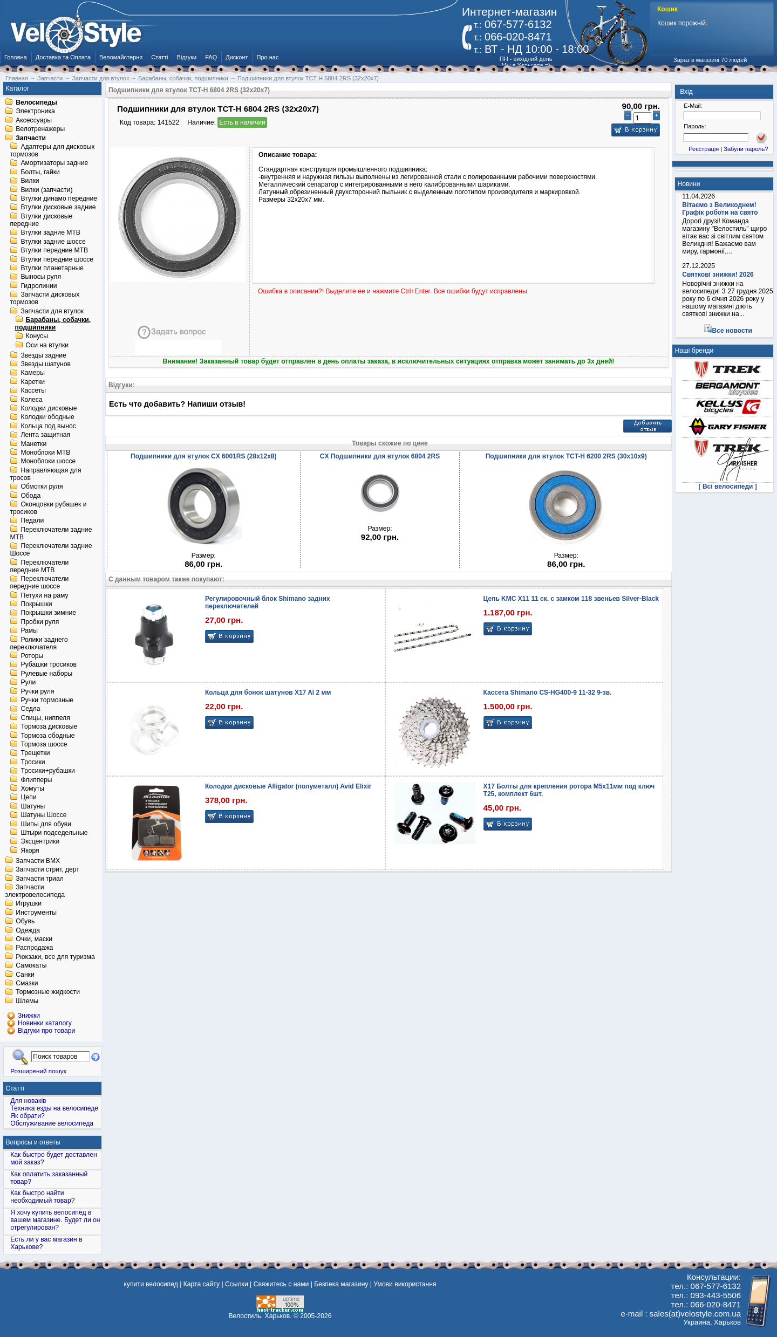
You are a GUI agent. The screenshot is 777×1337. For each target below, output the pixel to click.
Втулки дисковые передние (41, 220)
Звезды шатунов (46, 364)
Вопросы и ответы (33, 1142)
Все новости (732, 330)
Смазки (27, 983)
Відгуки (187, 57)
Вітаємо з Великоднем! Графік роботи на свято (720, 208)
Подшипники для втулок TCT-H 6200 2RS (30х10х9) (566, 456)
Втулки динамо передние (59, 198)
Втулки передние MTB (54, 251)
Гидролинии (39, 286)
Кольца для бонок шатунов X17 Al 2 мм (268, 692)
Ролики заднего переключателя (38, 643)
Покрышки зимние (48, 613)
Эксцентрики (40, 842)
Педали (32, 521)
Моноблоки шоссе (48, 461)
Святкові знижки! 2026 (718, 274)
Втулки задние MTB (50, 233)
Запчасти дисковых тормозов (44, 298)
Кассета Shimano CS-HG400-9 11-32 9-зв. (547, 692)
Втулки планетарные (52, 268)
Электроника (35, 111)
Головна (15, 57)
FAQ (211, 57)
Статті (159, 57)
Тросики (33, 762)
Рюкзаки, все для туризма (55, 957)
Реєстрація (704, 149)
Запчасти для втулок (52, 311)
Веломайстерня (120, 57)
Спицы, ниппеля (45, 718)
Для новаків (28, 1101)
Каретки (33, 382)
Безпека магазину (341, 1284)
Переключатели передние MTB (39, 566)
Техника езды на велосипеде (54, 1108)
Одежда (28, 930)
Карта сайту (201, 1284)
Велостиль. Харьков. (260, 1316)
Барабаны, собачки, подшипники (53, 323)
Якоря (30, 850)
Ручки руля (37, 691)
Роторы (32, 656)
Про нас (268, 57)
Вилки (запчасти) (46, 190)
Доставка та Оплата (63, 57)
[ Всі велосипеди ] (728, 486)
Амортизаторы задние (54, 163)
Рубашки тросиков (49, 665)
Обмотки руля (42, 487)
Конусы (37, 336)
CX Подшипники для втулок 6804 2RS (380, 456)
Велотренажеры (40, 129)
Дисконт (237, 57)
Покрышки (36, 604)
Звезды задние (43, 355)
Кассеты (33, 391)
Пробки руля (40, 622)
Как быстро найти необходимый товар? (42, 1196)
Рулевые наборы (46, 673)
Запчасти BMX (38, 861)
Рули (28, 683)
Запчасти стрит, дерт (47, 870)
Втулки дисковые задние (58, 207)
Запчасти (31, 138)
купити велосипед (151, 1284)
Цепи (28, 797)
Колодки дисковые (49, 408)
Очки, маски (34, 939)
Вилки (30, 181)
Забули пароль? (746, 149)
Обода (30, 495)
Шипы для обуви (46, 824)
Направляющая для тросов (45, 474)
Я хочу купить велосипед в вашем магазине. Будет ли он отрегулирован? (55, 1220)
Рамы (29, 631)
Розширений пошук (38, 1070)
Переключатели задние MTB (51, 533)
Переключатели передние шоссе (39, 583)
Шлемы (27, 1001)
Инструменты (36, 912)
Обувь (25, 921)
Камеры (32, 373)
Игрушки (29, 904)
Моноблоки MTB (45, 452)
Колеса (31, 399)
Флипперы (36, 780)
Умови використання (404, 1284)
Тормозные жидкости (48, 992)
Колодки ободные (47, 417)
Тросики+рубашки (48, 771)
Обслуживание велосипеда (51, 1123)
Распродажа (34, 948)
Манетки (33, 444)
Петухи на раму (44, 595)
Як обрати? (27, 1116)
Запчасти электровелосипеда (35, 891)
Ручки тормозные (47, 700)
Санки (25, 974)
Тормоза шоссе (44, 744)
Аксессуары (34, 120)
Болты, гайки (40, 172)
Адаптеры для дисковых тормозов (52, 150)
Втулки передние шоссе (57, 259)
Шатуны (33, 806)
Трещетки (35, 753)
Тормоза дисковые (49, 727)
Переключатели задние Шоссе (51, 550)
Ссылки (236, 1284)
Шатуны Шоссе (43, 815)
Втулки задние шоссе (53, 241)
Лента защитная (45, 435)
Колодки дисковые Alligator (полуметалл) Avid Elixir (288, 786)
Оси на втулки (47, 345)
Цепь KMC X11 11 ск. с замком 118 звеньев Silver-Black (571, 598)
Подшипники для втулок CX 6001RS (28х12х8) (203, 456)
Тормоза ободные (47, 735)
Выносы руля (41, 277)
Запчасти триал (40, 878)
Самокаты (31, 966)
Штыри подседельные (54, 833)
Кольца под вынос (48, 426)
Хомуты (32, 788)
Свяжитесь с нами (281, 1284)
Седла (30, 709)
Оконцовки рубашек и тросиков (48, 508)
